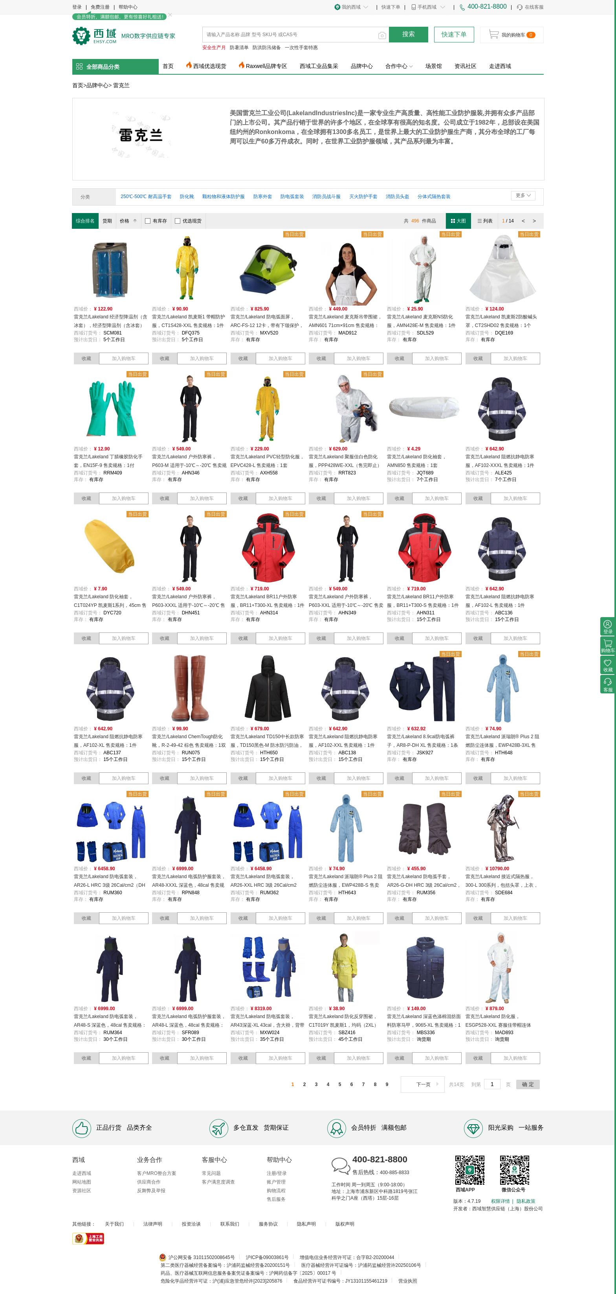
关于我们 (114, 1224)
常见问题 (211, 1173)
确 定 (528, 1084)
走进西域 (500, 66)
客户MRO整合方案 (156, 1173)
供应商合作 (149, 1182)
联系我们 (229, 1224)
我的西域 (351, 7)
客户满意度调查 (218, 1182)
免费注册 (100, 7)
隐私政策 (526, 1201)
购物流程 (276, 1190)
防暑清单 (239, 47)
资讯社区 (466, 66)
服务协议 (268, 1224)
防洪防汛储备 (267, 47)
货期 (107, 221)
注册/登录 (277, 1173)
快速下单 (390, 7)
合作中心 (399, 66)
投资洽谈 (191, 1224)
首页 (168, 66)
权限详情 (500, 1201)
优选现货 (188, 221)
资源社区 (81, 1190)
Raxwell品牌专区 (266, 66)
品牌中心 (362, 66)
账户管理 (276, 1182)
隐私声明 (306, 1224)
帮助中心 (128, 7)
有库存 (156, 221)
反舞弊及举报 (151, 1190)
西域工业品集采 (319, 66)
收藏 (86, 358)
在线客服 (530, 7)
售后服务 (276, 1199)
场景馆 (433, 66)
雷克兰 (121, 85)
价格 (129, 221)
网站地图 (81, 1182)
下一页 (428, 1084)
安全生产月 (214, 47)
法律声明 (152, 1224)
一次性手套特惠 (301, 47)
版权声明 (345, 1224)
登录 (77, 7)
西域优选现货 (209, 66)
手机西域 (427, 7)
